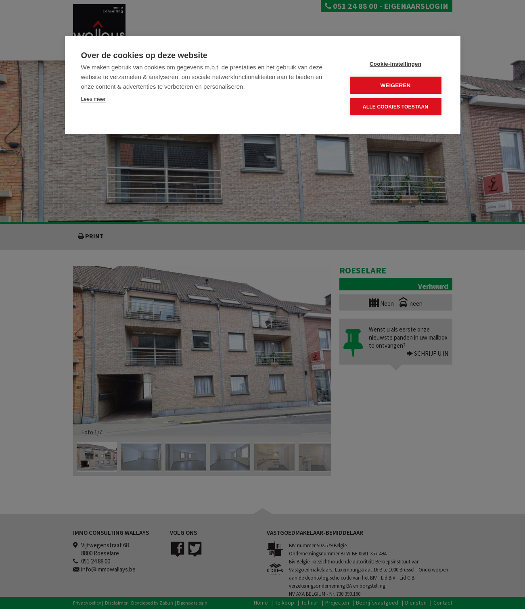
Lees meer (93, 99)
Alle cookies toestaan (395, 107)
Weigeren (395, 85)
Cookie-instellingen (395, 64)
